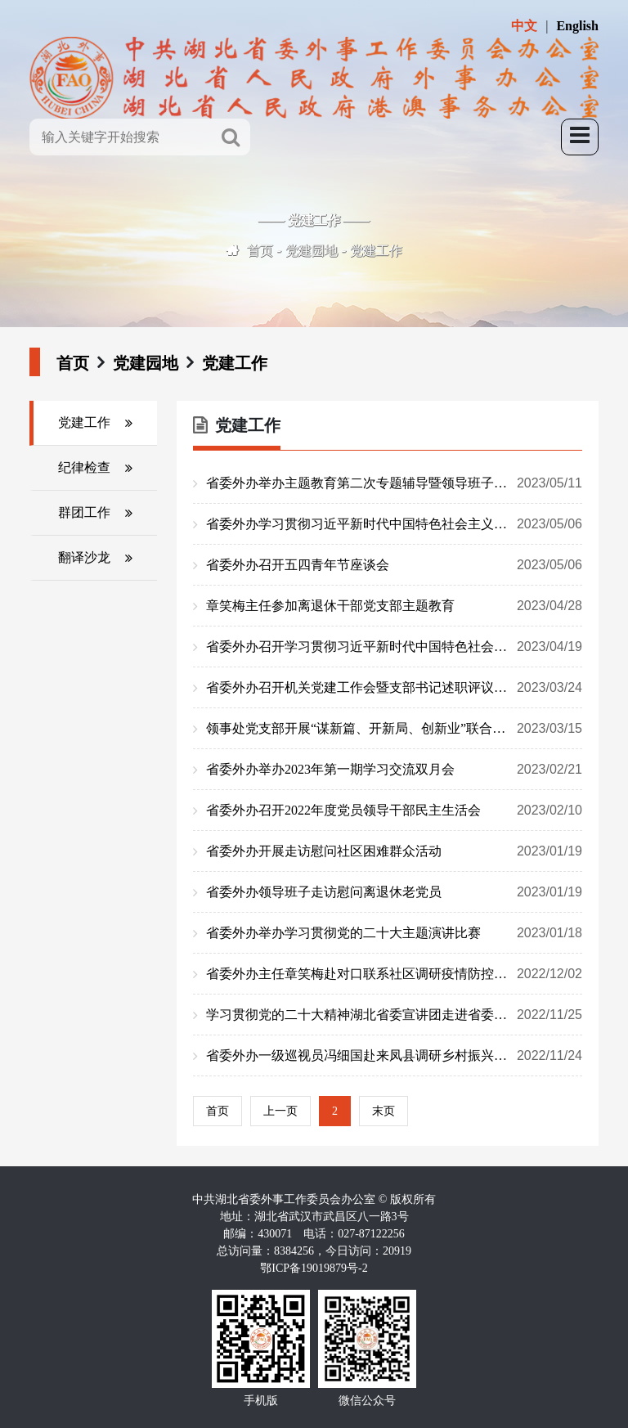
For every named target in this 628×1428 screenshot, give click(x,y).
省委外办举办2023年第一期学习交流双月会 (394, 769)
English (577, 26)
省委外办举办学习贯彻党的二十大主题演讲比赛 (394, 933)
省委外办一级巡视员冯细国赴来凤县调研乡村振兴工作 (394, 1055)
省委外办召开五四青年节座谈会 (394, 565)
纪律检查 (84, 467)
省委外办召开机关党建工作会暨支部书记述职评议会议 (394, 687)
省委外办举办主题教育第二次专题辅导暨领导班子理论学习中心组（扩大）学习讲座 (394, 483)
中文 (524, 26)
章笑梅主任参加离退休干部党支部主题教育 (394, 606)
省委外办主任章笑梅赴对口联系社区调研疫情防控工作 (394, 974)
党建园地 (311, 251)
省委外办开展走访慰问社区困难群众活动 (394, 851)
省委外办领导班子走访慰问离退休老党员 (394, 892)
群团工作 (84, 512)
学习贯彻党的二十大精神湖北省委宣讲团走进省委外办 (394, 1015)
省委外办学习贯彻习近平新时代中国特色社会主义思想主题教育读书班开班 (394, 524)
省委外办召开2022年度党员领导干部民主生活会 (394, 810)
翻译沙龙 (84, 557)
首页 (260, 251)
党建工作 (376, 251)
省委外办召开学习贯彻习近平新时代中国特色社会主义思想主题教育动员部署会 (394, 646)
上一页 (280, 1111)
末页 (383, 1111)
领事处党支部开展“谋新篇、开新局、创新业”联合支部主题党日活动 (394, 728)
